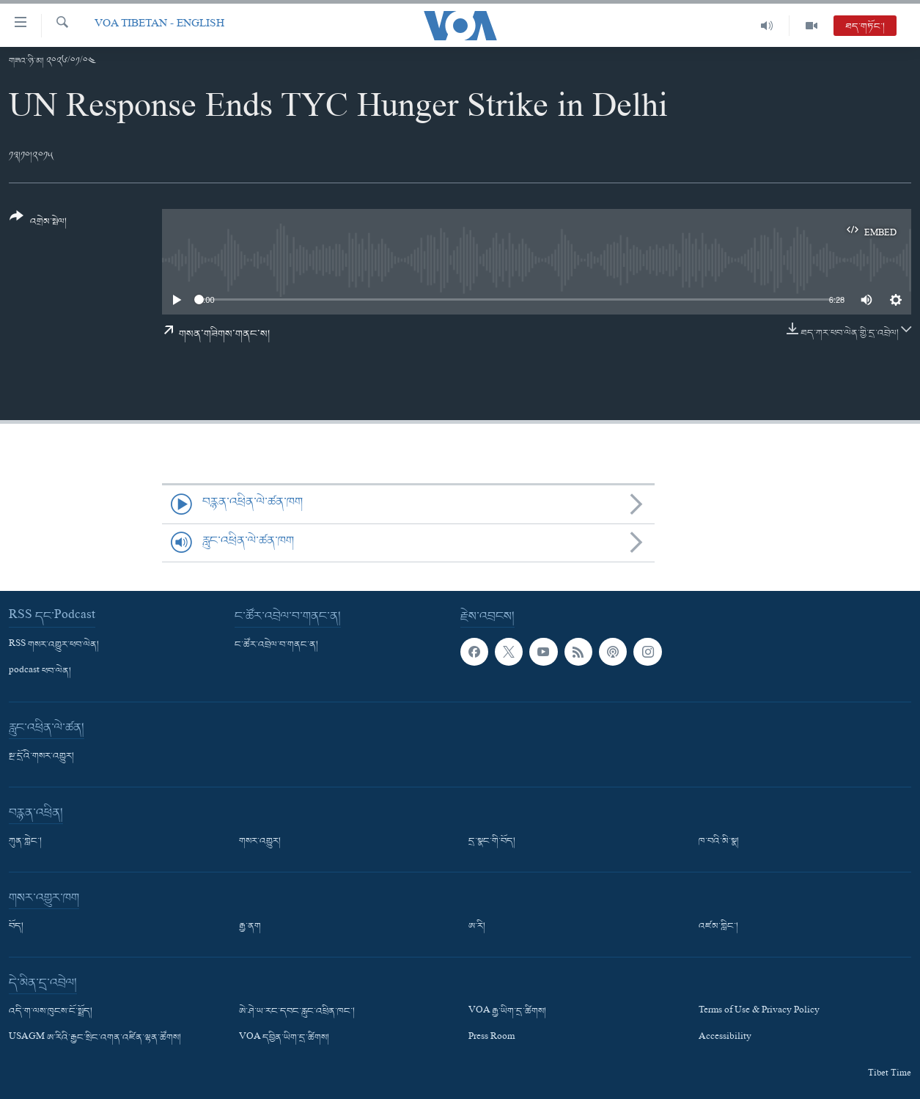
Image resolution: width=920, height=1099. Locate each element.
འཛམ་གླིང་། (718, 926)
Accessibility (725, 1038)
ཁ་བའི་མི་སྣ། (719, 841)
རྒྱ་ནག (250, 926)
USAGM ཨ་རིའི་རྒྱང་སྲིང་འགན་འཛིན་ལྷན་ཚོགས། (95, 1038)
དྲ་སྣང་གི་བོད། (491, 841)
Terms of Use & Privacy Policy (759, 1011)
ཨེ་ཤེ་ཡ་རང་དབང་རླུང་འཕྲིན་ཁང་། (297, 1011)
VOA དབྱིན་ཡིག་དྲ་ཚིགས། (284, 1038)
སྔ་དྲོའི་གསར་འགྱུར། (41, 756)
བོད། (16, 926)
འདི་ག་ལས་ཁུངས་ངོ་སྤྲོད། (50, 1011)
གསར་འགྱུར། (260, 841)
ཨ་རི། (476, 926)
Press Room (491, 1038)
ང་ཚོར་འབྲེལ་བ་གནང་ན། (276, 645)
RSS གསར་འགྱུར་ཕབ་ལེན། (54, 645)
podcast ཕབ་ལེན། (40, 671)
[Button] (38, 224)
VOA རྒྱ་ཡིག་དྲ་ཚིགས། (507, 1011)
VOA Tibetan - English (159, 25)
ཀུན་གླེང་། (25, 841)
